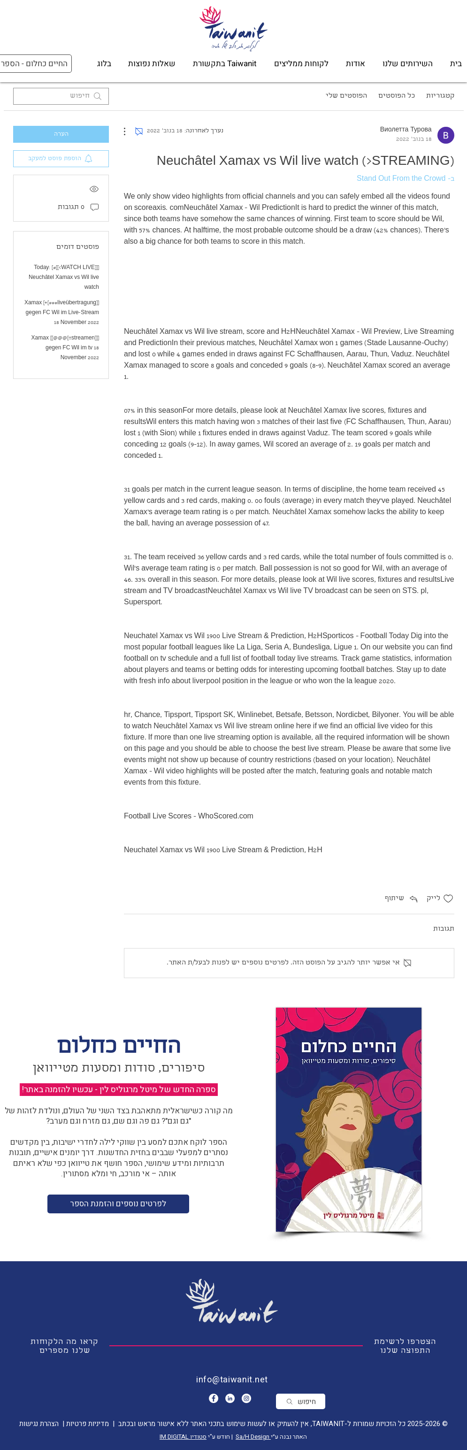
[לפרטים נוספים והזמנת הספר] (118, 1204)
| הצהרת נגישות (41, 1424)
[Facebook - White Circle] (213, 1398)
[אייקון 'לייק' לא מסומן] (448, 898)
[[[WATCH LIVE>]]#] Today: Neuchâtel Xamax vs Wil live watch (63, 278)
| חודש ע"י (221, 1436)
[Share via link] (402, 898)
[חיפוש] (300, 1401)
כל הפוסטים (396, 96)
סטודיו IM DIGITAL (183, 1436)
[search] (61, 96)
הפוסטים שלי (346, 96)
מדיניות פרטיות (86, 1424)
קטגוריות (440, 96)
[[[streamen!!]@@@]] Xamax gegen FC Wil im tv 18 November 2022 (65, 348)
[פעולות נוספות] (129, 131)
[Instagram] (246, 1398)
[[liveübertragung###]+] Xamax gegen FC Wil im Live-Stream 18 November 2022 (61, 313)
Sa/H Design (253, 1436)
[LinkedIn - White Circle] (230, 1398)
